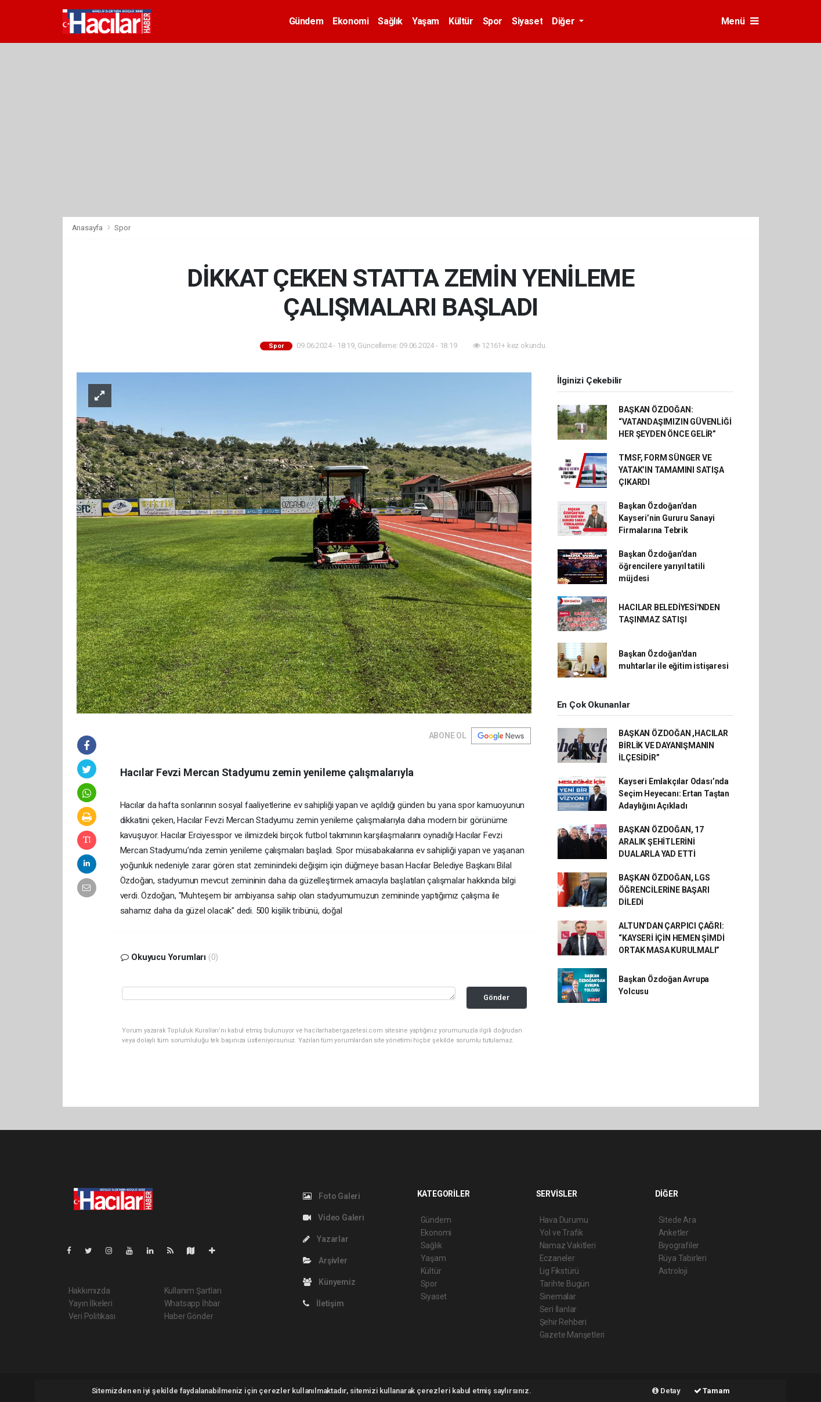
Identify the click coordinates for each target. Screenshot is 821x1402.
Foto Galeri (332, 1196)
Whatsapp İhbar (192, 1303)
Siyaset (527, 21)
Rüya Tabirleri (683, 1258)
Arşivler (325, 1260)
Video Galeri (333, 1217)
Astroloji (673, 1271)
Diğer (564, 21)
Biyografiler (679, 1245)
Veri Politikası (91, 1316)
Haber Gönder (189, 1316)
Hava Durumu (564, 1220)
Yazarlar (326, 1239)
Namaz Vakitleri (568, 1245)
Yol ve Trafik (562, 1232)
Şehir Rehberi (563, 1322)
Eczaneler (557, 1258)
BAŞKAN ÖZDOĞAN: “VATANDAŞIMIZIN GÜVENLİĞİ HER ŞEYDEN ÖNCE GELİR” (675, 422)
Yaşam (425, 21)
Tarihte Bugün (565, 1283)
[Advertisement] (411, 130)
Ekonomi (350, 21)
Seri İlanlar (558, 1309)
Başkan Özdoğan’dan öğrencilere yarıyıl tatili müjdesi (661, 566)
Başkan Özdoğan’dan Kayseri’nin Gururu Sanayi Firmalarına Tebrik (666, 518)
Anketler (674, 1232)
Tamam (712, 1390)
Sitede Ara (677, 1220)
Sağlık (390, 21)
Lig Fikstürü (560, 1271)
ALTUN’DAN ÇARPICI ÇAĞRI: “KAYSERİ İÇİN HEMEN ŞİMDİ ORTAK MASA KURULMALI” (671, 938)
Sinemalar (558, 1296)
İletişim (323, 1303)
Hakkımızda (89, 1290)
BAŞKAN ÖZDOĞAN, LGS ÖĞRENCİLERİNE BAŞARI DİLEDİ (664, 890)
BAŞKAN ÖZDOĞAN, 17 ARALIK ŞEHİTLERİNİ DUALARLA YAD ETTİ (661, 841)
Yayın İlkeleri (90, 1303)
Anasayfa (88, 227)
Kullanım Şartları (193, 1290)
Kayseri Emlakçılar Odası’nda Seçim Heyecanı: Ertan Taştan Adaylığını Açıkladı (674, 793)
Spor (492, 21)
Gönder (496, 997)
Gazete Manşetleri (572, 1334)
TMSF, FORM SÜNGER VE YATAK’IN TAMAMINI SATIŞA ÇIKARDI (671, 470)
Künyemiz (329, 1282)
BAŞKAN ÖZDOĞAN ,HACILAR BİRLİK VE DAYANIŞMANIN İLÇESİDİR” (673, 745)
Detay (666, 1390)
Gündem (306, 21)
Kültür (461, 21)
